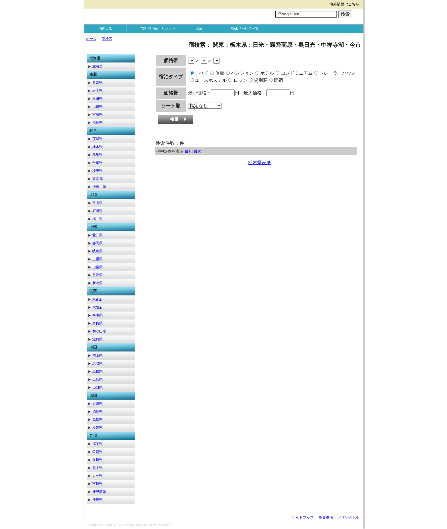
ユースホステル (208, 80)
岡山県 (97, 355)
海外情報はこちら (344, 4)
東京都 (97, 178)
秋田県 (97, 98)
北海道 (97, 66)
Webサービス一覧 (245, 28)
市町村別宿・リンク (159, 28)
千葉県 (97, 162)
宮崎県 (97, 483)
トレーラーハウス (335, 73)
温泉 (199, 28)
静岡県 (97, 243)
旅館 (217, 73)
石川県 (97, 211)
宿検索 (107, 38)
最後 (198, 151)
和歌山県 (99, 331)
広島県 (97, 379)
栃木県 (97, 146)
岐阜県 (97, 251)
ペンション (240, 73)
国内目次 (105, 28)
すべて (199, 73)
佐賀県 (97, 451)
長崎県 (97, 459)
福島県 (97, 122)
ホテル (264, 73)
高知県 (97, 419)
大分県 (97, 475)
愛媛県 (97, 427)
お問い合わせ (349, 517)
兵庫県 (97, 315)
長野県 (97, 275)
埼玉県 (97, 170)
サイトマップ (303, 517)
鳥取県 (97, 363)
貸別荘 (258, 80)
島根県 (97, 371)
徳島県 (97, 411)
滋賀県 (97, 339)
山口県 (97, 387)
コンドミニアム (294, 73)
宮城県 (97, 114)
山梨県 (97, 267)
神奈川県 (99, 186)
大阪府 (97, 307)
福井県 (97, 219)
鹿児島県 (99, 491)
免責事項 (325, 517)
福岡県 (97, 443)
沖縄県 (97, 499)
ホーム (91, 38)
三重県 (97, 259)
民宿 (276, 80)
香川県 (97, 403)
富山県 (97, 203)
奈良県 (97, 323)
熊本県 (97, 467)
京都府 (97, 299)
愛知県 (97, 235)
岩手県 (97, 90)
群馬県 (97, 154)
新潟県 (97, 283)
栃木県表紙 (259, 162)
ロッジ (237, 80)
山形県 (97, 106)
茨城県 (97, 139)
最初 (189, 151)
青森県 (97, 82)
